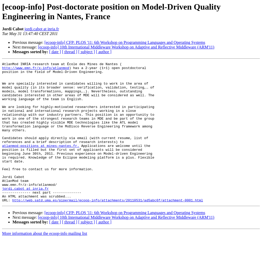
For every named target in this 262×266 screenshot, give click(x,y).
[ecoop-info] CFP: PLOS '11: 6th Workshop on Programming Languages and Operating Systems (124, 42)
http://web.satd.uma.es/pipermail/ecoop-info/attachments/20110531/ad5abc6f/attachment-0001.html (107, 228)
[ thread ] (69, 52)
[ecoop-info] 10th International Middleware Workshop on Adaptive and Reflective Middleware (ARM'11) (126, 47)
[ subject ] (86, 52)
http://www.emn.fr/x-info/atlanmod (35, 69)
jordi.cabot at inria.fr (41, 29)
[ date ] (55, 52)
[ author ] (104, 52)
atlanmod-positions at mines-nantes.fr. (40, 162)
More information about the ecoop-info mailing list (44, 261)
